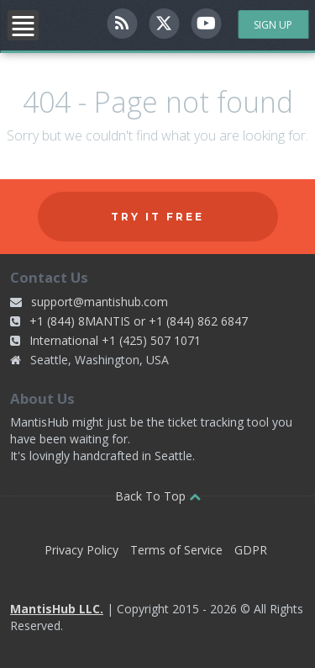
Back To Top (158, 496)
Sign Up (273, 25)
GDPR (250, 550)
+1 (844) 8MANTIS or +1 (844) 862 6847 (138, 321)
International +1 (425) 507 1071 (115, 340)
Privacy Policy (81, 550)
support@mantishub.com (99, 302)
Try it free (157, 216)
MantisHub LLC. (56, 609)
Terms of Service (176, 550)
